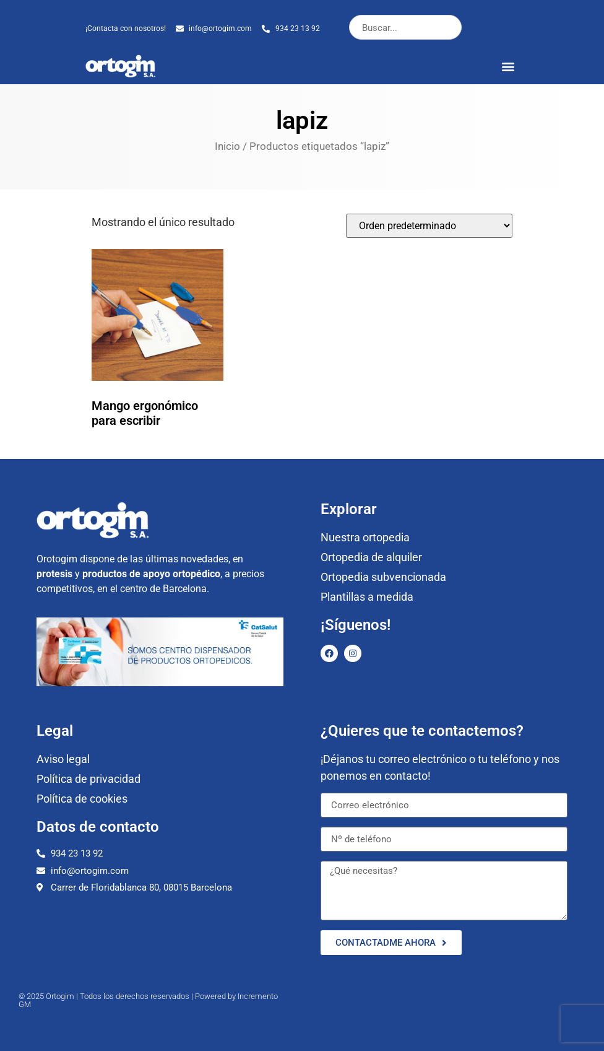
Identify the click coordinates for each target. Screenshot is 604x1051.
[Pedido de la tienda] (429, 226)
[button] (508, 66)
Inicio (227, 146)
